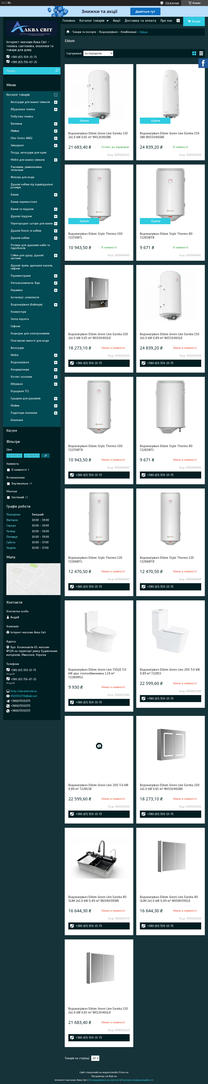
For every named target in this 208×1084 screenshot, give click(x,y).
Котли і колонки (21, 377)
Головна (69, 20)
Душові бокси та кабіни (26, 230)
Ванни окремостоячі (24, 202)
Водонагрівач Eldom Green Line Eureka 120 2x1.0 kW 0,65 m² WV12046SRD (98, 135)
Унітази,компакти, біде (25, 283)
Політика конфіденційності (137, 1079)
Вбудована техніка (23, 109)
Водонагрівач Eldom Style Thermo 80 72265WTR (166, 235)
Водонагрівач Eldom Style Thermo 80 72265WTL (166, 448)
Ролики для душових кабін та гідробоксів (30, 246)
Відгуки (11, 430)
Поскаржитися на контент (104, 1079)
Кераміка (16, 290)
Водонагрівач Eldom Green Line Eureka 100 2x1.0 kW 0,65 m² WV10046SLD (98, 336)
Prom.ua (123, 1072)
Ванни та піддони (22, 209)
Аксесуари (17, 348)
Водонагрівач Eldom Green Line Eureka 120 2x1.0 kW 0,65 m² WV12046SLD (98, 1010)
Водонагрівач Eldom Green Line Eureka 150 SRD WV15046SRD (169, 135)
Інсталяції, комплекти (25, 297)
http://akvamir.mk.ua (24, 691)
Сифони (15, 326)
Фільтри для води (22, 177)
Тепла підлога (20, 319)
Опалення (17, 420)
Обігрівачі (17, 384)
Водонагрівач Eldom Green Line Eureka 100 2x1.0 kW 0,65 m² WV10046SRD (170, 787)
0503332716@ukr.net (24, 696)
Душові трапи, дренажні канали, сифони (32, 267)
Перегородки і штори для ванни (32, 223)
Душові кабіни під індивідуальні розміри (32, 186)
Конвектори (18, 312)
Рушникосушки (21, 275)
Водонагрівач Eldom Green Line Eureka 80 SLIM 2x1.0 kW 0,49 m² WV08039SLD (169, 899)
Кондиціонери (20, 369)
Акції (116, 20)
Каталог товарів (91, 20)
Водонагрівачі (108, 32)
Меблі (14, 355)
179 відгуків (172, 2)
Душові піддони (21, 216)
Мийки (15, 131)
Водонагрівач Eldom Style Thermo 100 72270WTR (95, 448)
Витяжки (16, 123)
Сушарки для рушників (26, 398)
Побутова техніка (22, 116)
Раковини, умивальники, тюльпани (26, 168)
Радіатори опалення (24, 413)
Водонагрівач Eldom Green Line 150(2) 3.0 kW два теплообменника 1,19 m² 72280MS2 (97, 673)
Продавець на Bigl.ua (104, 1076)
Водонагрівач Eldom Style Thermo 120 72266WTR (167, 559)
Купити (84, 120)
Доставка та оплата (140, 20)
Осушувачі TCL (20, 391)
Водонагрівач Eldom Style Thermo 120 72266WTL (95, 559)
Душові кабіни (20, 238)
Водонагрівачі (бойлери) (26, 304)
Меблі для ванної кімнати (28, 160)
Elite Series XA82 (21, 138)
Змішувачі (17, 145)
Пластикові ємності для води (30, 340)
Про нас (166, 20)
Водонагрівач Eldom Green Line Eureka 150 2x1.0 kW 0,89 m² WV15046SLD (169, 336)
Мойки (15, 405)
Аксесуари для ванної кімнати (30, 102)
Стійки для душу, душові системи (27, 256)
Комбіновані (128, 32)
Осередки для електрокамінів (30, 333)
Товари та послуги (84, 32)
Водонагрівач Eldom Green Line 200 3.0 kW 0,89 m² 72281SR (98, 787)
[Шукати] (56, 71)
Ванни (14, 194)
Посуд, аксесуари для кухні (28, 152)
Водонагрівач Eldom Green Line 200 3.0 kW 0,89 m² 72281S (170, 671)
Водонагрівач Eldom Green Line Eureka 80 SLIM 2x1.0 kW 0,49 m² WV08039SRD (97, 899)
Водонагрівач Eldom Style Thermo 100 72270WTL (95, 235)
